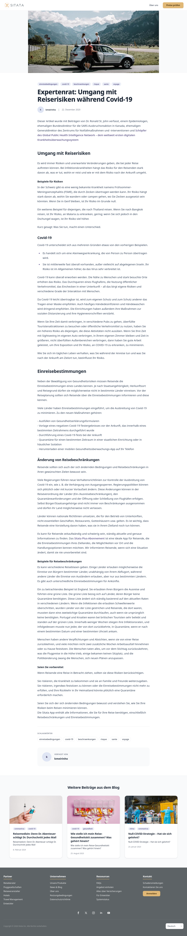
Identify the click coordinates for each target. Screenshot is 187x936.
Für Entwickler (103, 895)
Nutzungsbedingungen (61, 895)
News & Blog (56, 887)
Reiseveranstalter (12, 891)
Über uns (153, 5)
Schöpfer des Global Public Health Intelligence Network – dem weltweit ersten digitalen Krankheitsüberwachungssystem (91, 135)
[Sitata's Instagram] (93, 913)
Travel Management (13, 899)
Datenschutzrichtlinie (60, 899)
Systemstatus (102, 899)
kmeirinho (61, 758)
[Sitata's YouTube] (108, 913)
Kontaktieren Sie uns (153, 887)
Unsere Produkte (58, 883)
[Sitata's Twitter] (86, 913)
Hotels (7, 895)
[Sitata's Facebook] (78, 913)
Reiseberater (10, 883)
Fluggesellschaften (12, 887)
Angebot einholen (105, 887)
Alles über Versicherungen (109, 891)
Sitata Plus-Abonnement (89, 538)
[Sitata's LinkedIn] (101, 913)
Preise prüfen (173, 5)
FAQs (98, 883)
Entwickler (8, 903)
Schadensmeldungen (153, 883)
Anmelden (151, 893)
